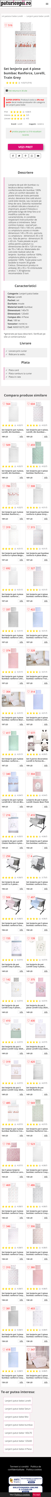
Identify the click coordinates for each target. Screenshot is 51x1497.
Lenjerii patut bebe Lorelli (38, 16)
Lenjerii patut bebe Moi (16, 1416)
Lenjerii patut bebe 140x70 (18, 1432)
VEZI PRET (25, 147)
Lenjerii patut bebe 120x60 (18, 1440)
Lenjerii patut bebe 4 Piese (18, 1449)
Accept (36, 1494)
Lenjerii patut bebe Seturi (18, 1408)
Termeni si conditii (19, 1466)
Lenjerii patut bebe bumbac (19, 1424)
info (21, 436)
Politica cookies (34, 1469)
